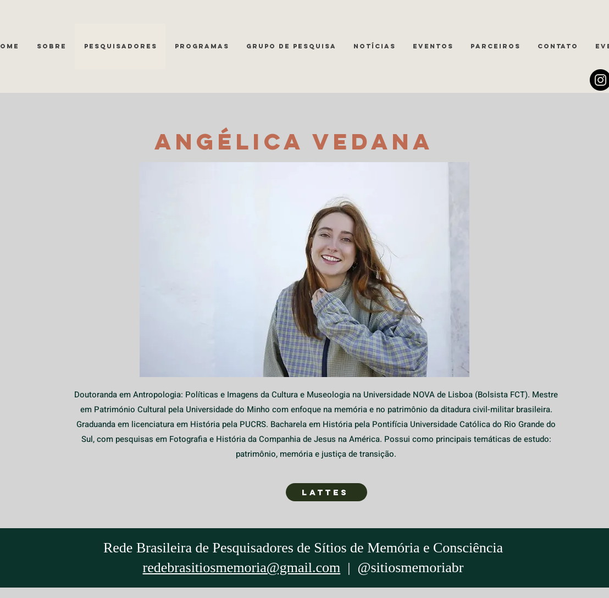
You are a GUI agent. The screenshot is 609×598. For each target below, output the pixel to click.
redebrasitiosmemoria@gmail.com (242, 567)
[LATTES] (326, 492)
